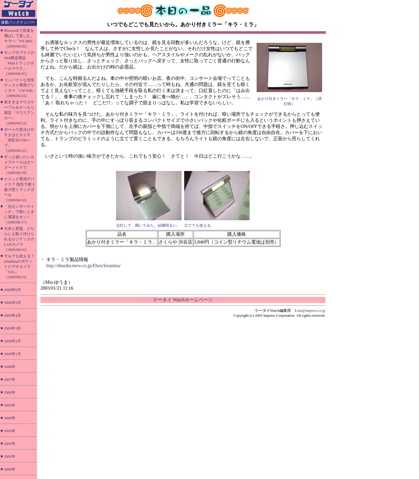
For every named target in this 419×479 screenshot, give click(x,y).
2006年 (9, 392)
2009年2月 (12, 341)
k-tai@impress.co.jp (310, 310)
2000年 (9, 469)
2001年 (9, 456)
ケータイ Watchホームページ (182, 299)
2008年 (9, 366)
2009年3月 (12, 328)
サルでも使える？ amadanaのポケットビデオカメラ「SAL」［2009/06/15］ (19, 266)
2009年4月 (12, 315)
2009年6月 (12, 290)
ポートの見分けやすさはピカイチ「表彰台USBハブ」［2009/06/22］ (19, 140)
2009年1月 (12, 354)
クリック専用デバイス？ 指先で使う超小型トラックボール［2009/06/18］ (19, 189)
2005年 (9, 405)
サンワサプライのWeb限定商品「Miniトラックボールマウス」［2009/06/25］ (19, 63)
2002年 (9, 443)
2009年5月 (12, 302)
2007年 (9, 379)
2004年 (9, 418)
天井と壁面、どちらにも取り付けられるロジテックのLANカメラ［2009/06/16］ (19, 239)
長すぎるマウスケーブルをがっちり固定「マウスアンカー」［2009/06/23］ (19, 112)
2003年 (9, 431)
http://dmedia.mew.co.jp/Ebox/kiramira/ (83, 265)
